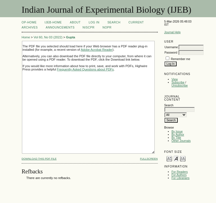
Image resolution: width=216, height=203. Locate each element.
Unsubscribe (180, 85)
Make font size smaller (169, 158)
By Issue (177, 131)
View (175, 79)
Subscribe (178, 82)
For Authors (179, 174)
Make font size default (176, 158)
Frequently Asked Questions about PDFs (85, 69)
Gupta (70, 37)
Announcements (60, 27)
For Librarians (181, 178)
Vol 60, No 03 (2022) (47, 37)
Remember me (180, 59)
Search (113, 22)
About (75, 22)
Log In (94, 22)
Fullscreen (149, 158)
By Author (178, 134)
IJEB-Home (53, 22)
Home (26, 37)
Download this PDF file (39, 158)
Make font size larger (183, 158)
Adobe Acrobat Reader (96, 49)
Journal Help (172, 32)
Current (136, 22)
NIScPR (88, 27)
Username (171, 47)
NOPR (106, 27)
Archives (30, 27)
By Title (176, 137)
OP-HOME (29, 22)
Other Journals (181, 140)
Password (171, 52)
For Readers (180, 171)
